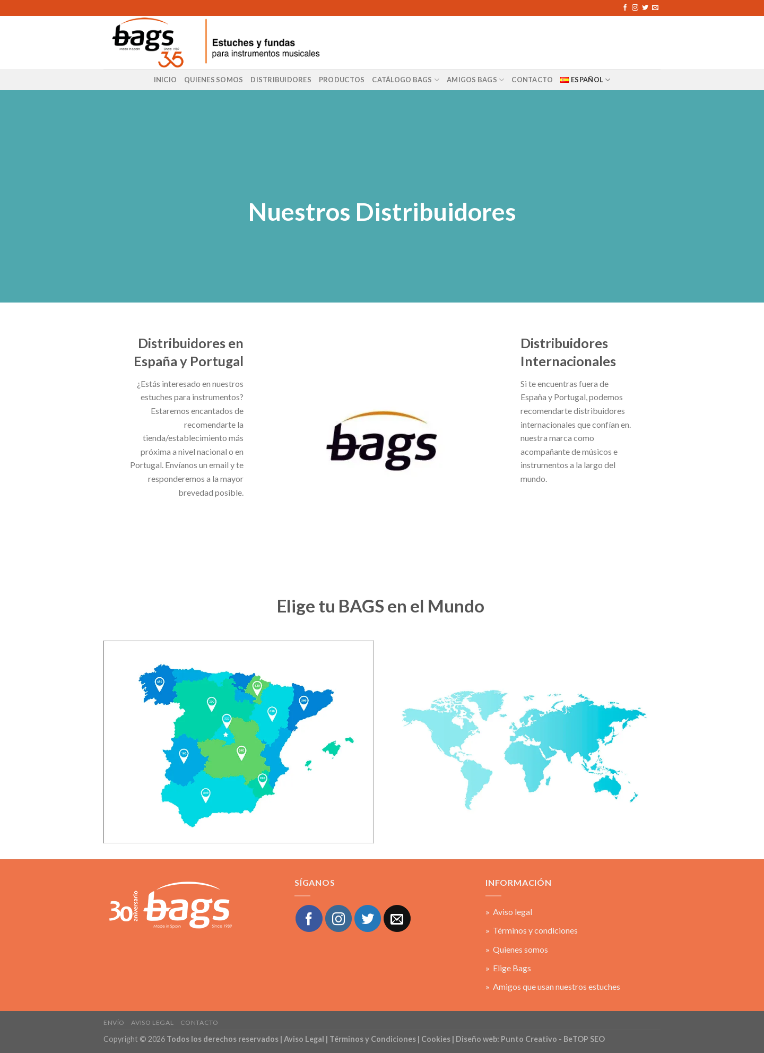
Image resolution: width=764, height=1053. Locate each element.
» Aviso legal (508, 912)
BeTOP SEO (584, 1038)
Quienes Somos (213, 79)
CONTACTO (532, 79)
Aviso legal (152, 1022)
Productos (341, 79)
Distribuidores (280, 79)
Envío (114, 1022)
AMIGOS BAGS (475, 80)
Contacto (199, 1022)
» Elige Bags (508, 968)
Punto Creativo (529, 1038)
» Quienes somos (516, 949)
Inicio (165, 79)
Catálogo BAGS (405, 80)
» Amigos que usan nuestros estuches (552, 986)
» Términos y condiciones (531, 930)
